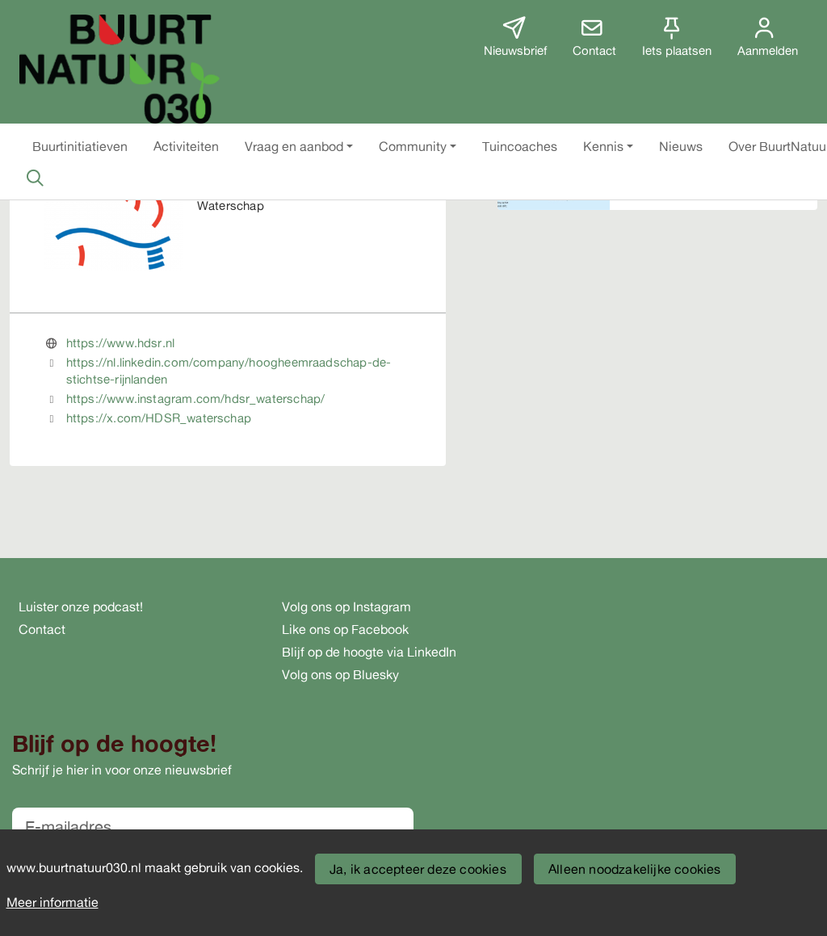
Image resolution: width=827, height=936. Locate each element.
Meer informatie (52, 902)
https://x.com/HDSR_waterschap (158, 418)
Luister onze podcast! (81, 606)
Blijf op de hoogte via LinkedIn (369, 652)
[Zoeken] (34, 177)
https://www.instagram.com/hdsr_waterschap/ (195, 398)
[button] (80, 146)
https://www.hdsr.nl (120, 342)
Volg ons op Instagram (346, 606)
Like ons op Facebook (345, 629)
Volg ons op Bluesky (340, 674)
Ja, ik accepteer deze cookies (418, 869)
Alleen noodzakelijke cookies (634, 869)
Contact (42, 629)
